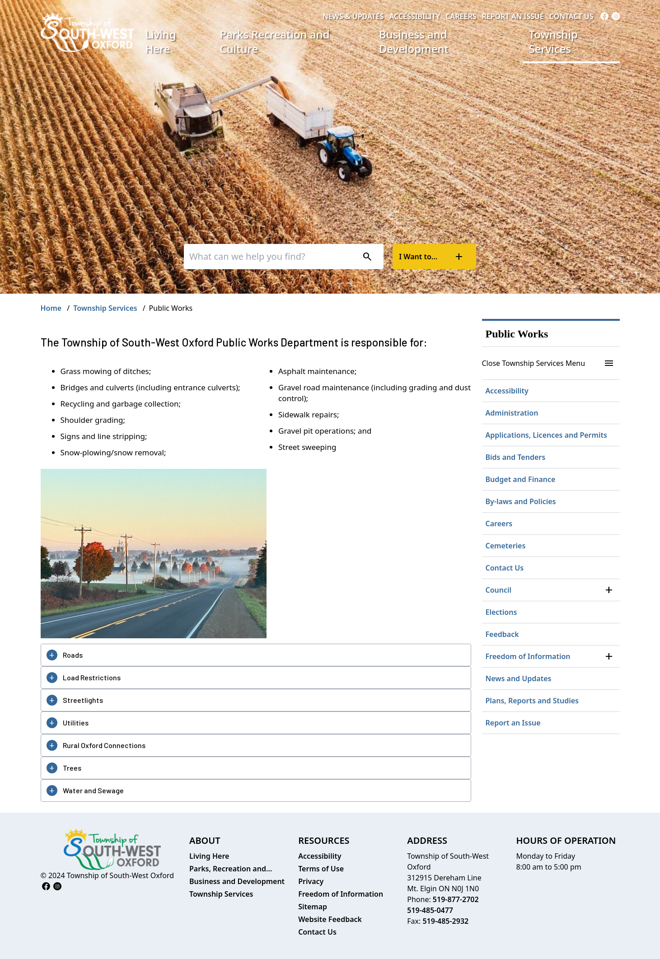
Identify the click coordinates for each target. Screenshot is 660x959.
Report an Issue (512, 16)
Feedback (502, 634)
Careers (460, 16)
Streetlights (83, 700)
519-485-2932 (445, 921)
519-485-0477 (430, 910)
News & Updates (353, 16)
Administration (512, 413)
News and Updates (519, 678)
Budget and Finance (521, 479)
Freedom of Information (528, 656)
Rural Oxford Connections (104, 745)
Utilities (76, 722)
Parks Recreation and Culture (275, 41)
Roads (73, 654)
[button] (609, 590)
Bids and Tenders (516, 457)
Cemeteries (506, 546)
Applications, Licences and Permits (546, 435)
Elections (501, 612)
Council (499, 590)
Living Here (160, 41)
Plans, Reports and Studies (532, 701)
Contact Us (571, 16)
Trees (72, 767)
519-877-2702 (456, 899)
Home (51, 308)
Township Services (553, 41)
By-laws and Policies (521, 501)
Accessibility (414, 16)
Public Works (517, 334)
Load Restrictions (92, 677)
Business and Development (414, 41)
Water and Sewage (93, 790)
